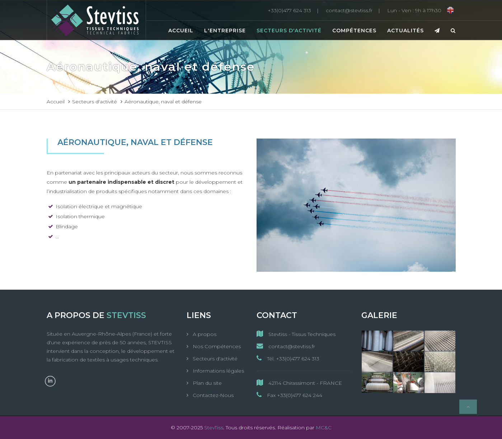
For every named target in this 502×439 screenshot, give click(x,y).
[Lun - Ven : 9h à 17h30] (414, 10)
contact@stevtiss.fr (286, 346)
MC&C (324, 427)
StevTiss (213, 427)
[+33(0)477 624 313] (295, 10)
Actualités (405, 30)
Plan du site (206, 383)
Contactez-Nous (212, 395)
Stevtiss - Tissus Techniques (296, 334)
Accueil (180, 30)
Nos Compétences (216, 346)
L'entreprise (225, 30)
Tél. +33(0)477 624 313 (288, 358)
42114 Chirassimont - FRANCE (299, 382)
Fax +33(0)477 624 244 (289, 395)
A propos (203, 334)
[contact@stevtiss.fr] (354, 10)
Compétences (354, 30)
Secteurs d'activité (289, 30)
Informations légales (217, 371)
